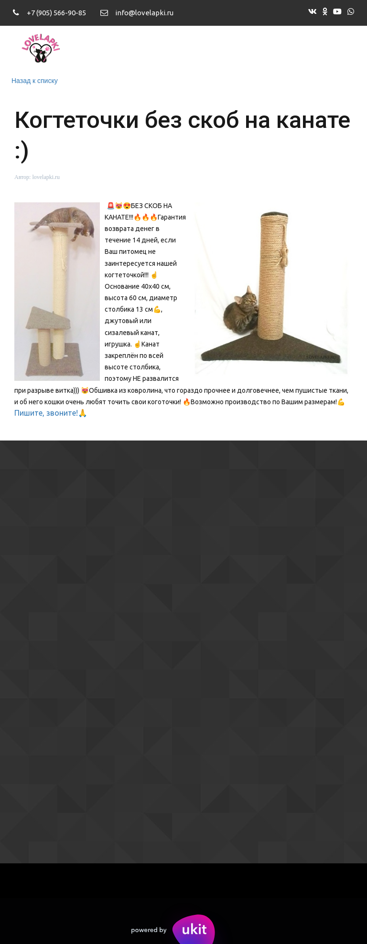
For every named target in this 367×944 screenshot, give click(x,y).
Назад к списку (34, 80)
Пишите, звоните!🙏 (50, 413)
